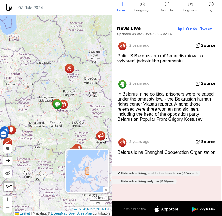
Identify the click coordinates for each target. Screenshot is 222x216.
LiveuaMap (59, 213)
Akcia (120, 7)
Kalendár (167, 7)
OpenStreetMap (80, 213)
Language (142, 7)
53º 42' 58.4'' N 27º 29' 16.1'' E (89, 209)
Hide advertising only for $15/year (147, 181)
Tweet (206, 29)
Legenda (190, 7)
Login (211, 7)
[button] (100, 135)
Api (181, 29)
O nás (192, 29)
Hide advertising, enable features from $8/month (159, 173)
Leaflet (22, 213)
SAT (9, 187)
